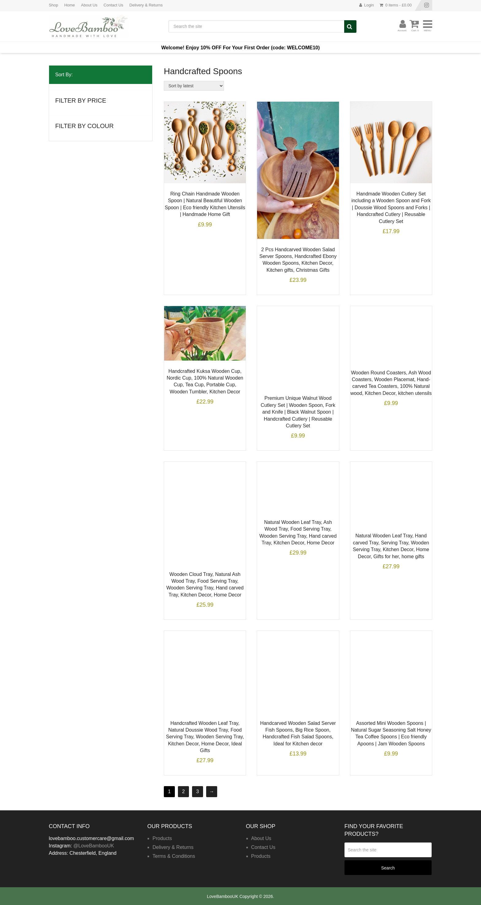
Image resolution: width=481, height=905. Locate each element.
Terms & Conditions (173, 856)
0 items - (398, 5)
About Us (89, 5)
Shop (53, 5)
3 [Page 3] (197, 791)
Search (350, 26)
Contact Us (113, 5)
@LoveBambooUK (93, 845)
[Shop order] (194, 86)
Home (69, 5)
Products (162, 838)
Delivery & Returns (146, 5)
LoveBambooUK (222, 896)
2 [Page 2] (183, 791)
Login (369, 5)
